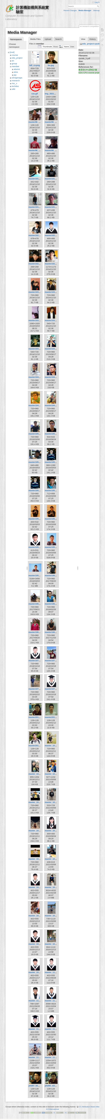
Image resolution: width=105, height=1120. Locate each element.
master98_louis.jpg (54, 150)
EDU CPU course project (90, 72)
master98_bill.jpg (37, 150)
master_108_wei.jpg (38, 830)
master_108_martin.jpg (40, 802)
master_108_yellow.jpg (40, 859)
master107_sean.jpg (38, 689)
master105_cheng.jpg (39, 462)
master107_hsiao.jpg (39, 660)
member (15, 66)
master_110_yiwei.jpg (55, 1057)
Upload (48, 39)
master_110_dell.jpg (54, 972)
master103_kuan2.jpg (39, 320)
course (15, 55)
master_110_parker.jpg (40, 1029)
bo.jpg (51, 65)
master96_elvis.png (54, 122)
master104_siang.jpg (39, 405)
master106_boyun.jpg (55, 575)
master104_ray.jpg (53, 377)
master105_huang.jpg (55, 462)
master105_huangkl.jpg (40, 490)
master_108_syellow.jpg (56, 802)
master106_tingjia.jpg (39, 632)
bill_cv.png (34, 65)
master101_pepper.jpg (39, 207)
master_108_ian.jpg (38, 774)
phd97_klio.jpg (36, 1086)
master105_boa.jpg (38, 434)
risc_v (14, 83)
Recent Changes (70, 10)
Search (98, 6)
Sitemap (96, 10)
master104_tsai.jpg (54, 405)
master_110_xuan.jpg (39, 1057)
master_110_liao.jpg (38, 1000)
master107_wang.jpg (55, 689)
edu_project (17, 58)
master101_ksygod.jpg (56, 178)
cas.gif (34, 93)
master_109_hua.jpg (54, 887)
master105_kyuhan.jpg (56, 519)
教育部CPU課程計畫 (88, 70)
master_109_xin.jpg (54, 944)
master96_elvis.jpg (38, 122)
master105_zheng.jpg (39, 575)
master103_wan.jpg (54, 320)
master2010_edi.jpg (38, 717)
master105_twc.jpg (54, 547)
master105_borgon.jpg (55, 434)
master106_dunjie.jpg (39, 604)
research (16, 80)
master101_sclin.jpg (54, 207)
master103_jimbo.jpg (39, 292)
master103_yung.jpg (38, 349)
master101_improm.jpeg (40, 178)
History (92, 39)
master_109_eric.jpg (38, 887)
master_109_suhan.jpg (56, 915)
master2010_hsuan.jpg (56, 717)
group (14, 63)
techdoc (15, 86)
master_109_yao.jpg (38, 972)
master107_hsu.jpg (54, 660)
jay (15, 75)
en (13, 61)
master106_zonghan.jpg (56, 632)
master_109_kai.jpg (38, 915)
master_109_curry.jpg (55, 859)
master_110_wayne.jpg (56, 1029)
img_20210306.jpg (53, 93)
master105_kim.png (38, 519)
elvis (16, 72)
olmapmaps (17, 78)
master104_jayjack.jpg (39, 377)
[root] (12, 52)
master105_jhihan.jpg (55, 490)
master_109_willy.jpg (39, 944)
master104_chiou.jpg (55, 349)
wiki (13, 89)
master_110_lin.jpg (54, 1000)
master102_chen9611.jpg (41, 235)
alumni (17, 69)
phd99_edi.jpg (51, 1086)
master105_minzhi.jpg (39, 547)
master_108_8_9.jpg (54, 745)
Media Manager (85, 10)
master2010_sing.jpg (39, 745)
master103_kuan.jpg (54, 292)
